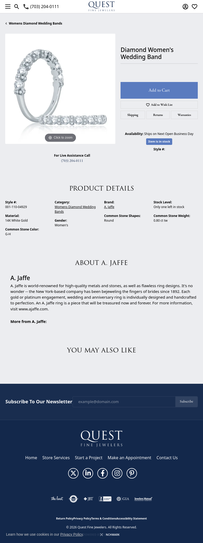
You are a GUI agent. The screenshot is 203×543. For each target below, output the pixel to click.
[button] (17, 6)
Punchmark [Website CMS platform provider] (111, 534)
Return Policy (64, 518)
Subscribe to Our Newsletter (38, 402)
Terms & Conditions (103, 518)
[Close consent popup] (101, 534)
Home (31, 458)
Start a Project (88, 458)
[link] (41, 6)
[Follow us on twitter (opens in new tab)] (73, 473)
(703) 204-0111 (72, 161)
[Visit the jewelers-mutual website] (143, 499)
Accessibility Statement (131, 518)
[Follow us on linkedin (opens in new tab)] (88, 473)
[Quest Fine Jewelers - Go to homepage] (101, 438)
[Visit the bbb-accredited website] (105, 499)
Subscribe (186, 401)
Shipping (132, 115)
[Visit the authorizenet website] (73, 499)
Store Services (56, 458)
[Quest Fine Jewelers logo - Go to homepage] (101, 6)
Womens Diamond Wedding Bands (35, 23)
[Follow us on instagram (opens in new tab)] (117, 473)
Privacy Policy (82, 518)
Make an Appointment (129, 458)
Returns (158, 115)
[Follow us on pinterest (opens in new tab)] (132, 473)
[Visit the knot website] (57, 499)
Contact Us (167, 458)
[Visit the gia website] (123, 499)
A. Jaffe (109, 207)
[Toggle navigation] (6, 6)
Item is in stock (159, 141)
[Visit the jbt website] (88, 499)
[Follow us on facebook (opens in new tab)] (102, 473)
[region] (60, 89)
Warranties (184, 115)
